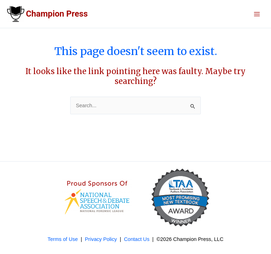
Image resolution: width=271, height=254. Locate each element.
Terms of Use (63, 239)
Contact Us (136, 239)
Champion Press (57, 14)
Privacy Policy (101, 239)
